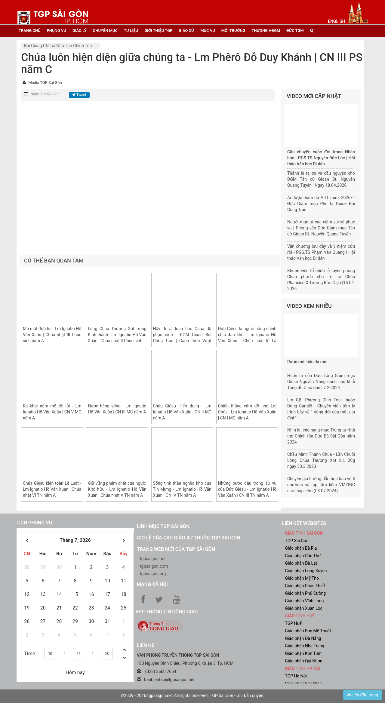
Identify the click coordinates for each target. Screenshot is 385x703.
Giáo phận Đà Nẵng (303, 638)
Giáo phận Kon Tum (303, 653)
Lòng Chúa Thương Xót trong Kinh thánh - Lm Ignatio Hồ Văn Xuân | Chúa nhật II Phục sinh (117, 334)
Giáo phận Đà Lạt (301, 563)
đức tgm (294, 30)
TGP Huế (293, 623)
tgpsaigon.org (153, 573)
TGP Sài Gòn (297, 540)
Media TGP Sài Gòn (45, 82)
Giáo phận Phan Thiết (305, 585)
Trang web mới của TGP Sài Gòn (176, 549)
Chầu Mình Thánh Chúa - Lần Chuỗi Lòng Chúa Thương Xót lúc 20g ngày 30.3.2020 (321, 460)
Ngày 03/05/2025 (44, 94)
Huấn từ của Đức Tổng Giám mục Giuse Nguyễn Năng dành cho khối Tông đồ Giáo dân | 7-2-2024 (321, 381)
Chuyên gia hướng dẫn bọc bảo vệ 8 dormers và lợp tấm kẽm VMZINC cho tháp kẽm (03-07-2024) (321, 484)
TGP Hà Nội (296, 676)
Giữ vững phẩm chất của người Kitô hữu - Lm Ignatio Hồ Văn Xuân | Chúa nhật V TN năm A (117, 489)
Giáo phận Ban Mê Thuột (308, 630)
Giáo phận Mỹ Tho (302, 578)
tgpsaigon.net (153, 558)
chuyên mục (105, 30)
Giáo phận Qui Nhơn (303, 660)
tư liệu (131, 30)
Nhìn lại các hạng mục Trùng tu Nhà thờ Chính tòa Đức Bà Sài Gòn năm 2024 (321, 436)
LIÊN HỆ (145, 645)
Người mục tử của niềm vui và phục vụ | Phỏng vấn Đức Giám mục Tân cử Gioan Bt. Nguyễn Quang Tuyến (321, 227)
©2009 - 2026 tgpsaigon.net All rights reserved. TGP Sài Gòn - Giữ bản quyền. (192, 695)
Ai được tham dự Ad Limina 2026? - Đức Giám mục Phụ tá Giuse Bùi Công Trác (321, 203)
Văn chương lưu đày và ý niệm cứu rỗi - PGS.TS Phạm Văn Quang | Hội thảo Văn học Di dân (321, 252)
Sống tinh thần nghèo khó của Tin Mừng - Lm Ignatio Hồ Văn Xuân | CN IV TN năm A (182, 489)
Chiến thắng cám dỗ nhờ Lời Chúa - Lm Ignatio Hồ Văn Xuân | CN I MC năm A (247, 412)
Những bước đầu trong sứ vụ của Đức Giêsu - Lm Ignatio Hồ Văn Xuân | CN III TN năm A (247, 489)
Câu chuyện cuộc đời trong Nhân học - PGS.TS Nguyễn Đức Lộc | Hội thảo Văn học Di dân (321, 157)
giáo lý (79, 30)
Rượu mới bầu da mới (307, 361)
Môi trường (233, 30)
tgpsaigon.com (154, 566)
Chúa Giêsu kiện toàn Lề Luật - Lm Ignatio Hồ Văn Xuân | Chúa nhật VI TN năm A (52, 489)
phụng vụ (56, 30)
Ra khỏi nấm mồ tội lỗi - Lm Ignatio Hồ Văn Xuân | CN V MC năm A (52, 412)
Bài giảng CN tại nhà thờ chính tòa (58, 45)
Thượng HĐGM (265, 30)
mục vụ (207, 30)
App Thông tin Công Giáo (166, 612)
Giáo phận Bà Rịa (301, 548)
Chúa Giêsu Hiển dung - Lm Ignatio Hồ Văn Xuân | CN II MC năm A (182, 412)
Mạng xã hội (152, 584)
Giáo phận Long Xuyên (306, 570)
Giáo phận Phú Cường (305, 593)
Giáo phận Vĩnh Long (304, 600)
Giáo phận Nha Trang (304, 645)
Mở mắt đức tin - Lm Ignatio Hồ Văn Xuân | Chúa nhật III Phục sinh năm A (52, 334)
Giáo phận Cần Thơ (303, 555)
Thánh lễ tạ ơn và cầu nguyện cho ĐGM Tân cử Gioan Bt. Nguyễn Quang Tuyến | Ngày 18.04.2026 (321, 179)
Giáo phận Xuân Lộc (303, 608)
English (336, 21)
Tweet (79, 95)
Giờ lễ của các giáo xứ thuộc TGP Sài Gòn (188, 538)
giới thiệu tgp (158, 30)
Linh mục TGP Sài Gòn (163, 526)
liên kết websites (304, 523)
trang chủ (29, 30)
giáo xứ (186, 30)
